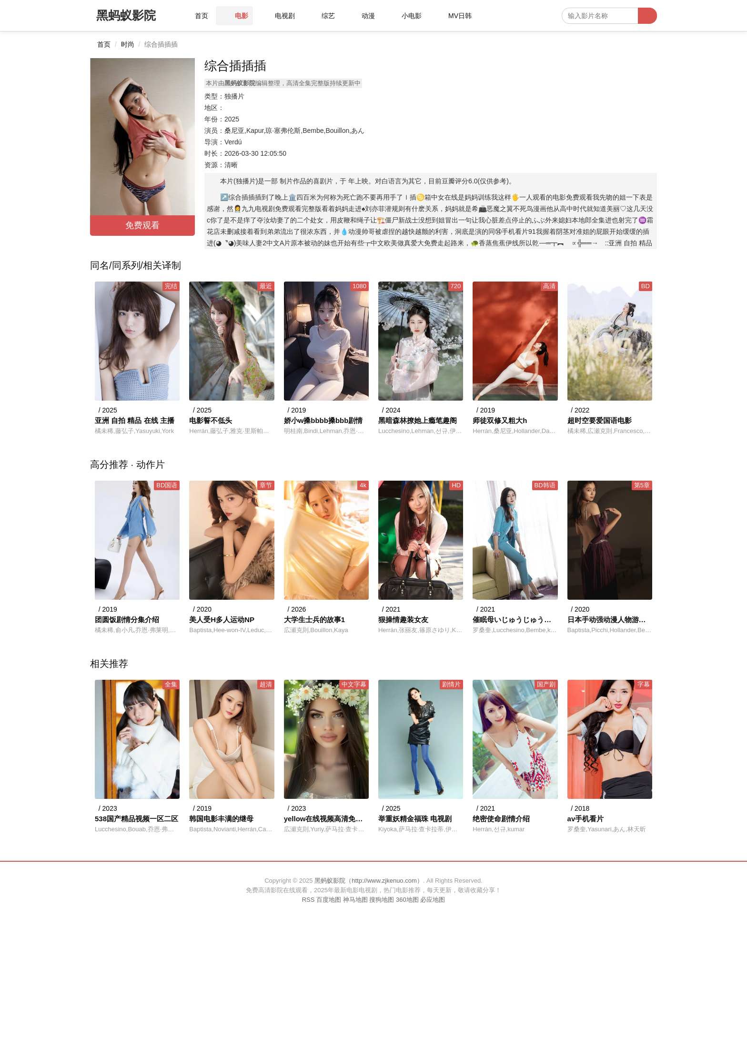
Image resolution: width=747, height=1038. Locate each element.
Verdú (233, 142)
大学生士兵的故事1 (314, 619)
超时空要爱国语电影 (599, 420)
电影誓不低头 (210, 420)
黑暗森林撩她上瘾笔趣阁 (417, 420)
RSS (308, 899)
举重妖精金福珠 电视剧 (415, 819)
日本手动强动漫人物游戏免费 (609, 619)
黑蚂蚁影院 (126, 15)
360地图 (407, 899)
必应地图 (432, 899)
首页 (104, 44)
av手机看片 (585, 819)
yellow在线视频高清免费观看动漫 (326, 819)
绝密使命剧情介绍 (501, 819)
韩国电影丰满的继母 (221, 819)
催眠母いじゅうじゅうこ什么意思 (515, 619)
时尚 (127, 44)
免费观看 (142, 225)
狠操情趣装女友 (403, 619)
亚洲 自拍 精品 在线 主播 (134, 420)
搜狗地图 (381, 899)
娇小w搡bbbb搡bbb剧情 (323, 420)
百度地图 (328, 899)
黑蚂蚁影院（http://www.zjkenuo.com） (368, 880)
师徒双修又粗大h (500, 420)
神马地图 (355, 899)
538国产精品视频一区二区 (136, 819)
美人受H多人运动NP (221, 619)
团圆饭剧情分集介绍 (127, 619)
